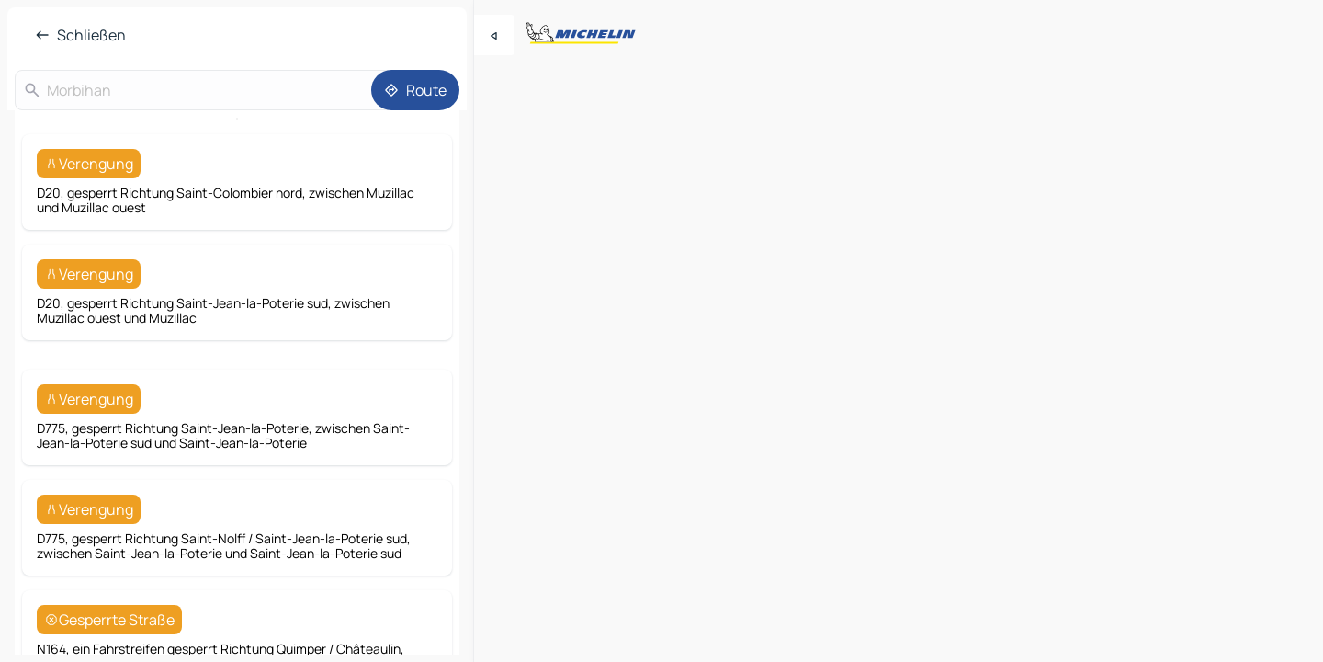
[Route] (415, 90)
